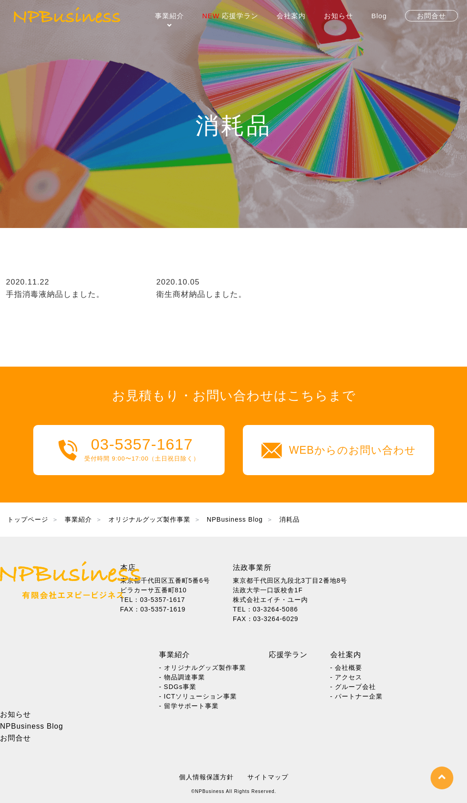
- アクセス (346, 677)
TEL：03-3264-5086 (265, 609)
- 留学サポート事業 (189, 706)
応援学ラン (230, 16)
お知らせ (338, 16)
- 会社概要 (346, 667)
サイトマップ (267, 777)
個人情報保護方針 (206, 777)
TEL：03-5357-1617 (152, 599)
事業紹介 (169, 16)
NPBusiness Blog (31, 726)
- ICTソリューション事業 (198, 696)
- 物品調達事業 (182, 677)
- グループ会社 (353, 686)
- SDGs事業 (177, 686)
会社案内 (291, 16)
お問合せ (15, 738)
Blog (379, 16)
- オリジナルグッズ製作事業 (202, 667)
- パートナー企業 (356, 696)
